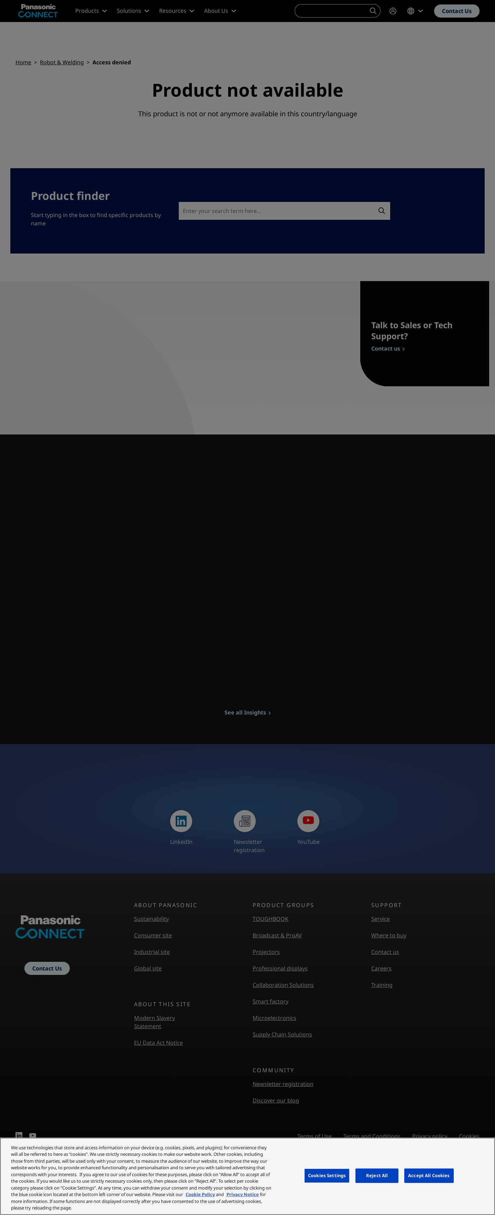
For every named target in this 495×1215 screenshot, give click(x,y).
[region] (247, 1176)
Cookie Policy (200, 1194)
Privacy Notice (243, 1194)
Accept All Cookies (429, 1175)
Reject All (377, 1175)
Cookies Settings (327, 1175)
